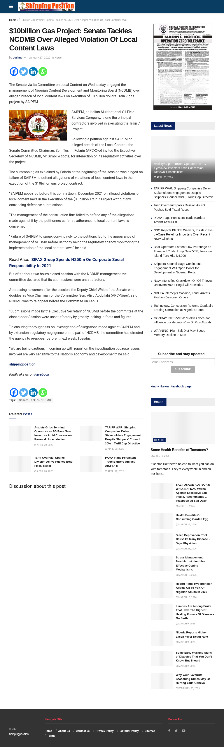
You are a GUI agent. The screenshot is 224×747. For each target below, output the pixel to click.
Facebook (41, 374)
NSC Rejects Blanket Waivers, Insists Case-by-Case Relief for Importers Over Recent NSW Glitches (184, 234)
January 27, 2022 (39, 57)
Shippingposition (19, 733)
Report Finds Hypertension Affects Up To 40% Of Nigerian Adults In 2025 (194, 586)
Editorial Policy (129, 730)
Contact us (83, 730)
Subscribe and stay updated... (183, 354)
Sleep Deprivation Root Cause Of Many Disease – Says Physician (193, 538)
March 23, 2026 (186, 523)
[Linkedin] (33, 71)
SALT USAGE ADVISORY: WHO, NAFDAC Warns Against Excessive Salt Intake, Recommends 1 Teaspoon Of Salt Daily (193, 492)
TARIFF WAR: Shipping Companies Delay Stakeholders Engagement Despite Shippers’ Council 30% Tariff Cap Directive (123, 435)
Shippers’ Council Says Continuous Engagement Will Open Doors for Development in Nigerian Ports (177, 268)
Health (159, 439)
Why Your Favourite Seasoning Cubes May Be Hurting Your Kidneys (193, 678)
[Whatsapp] (42, 71)
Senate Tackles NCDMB (35, 400)
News (58, 57)
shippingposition (22, 364)
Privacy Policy (105, 730)
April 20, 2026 (43, 445)
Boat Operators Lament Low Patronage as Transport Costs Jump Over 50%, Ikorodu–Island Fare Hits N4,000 (183, 251)
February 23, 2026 (188, 687)
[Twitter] (23, 71)
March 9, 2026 (185, 622)
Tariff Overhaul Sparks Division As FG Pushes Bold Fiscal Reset (53, 461)
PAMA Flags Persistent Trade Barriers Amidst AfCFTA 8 (120, 461)
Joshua (17, 57)
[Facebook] (14, 71)
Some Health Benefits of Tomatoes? (179, 449)
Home (12, 19)
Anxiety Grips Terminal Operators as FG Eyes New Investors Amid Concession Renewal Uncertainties (180, 167)
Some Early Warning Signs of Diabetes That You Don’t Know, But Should (194, 655)
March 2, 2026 (185, 665)
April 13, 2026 (160, 455)
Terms (51, 735)
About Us (64, 730)
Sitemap (150, 730)
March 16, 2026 (186, 574)
